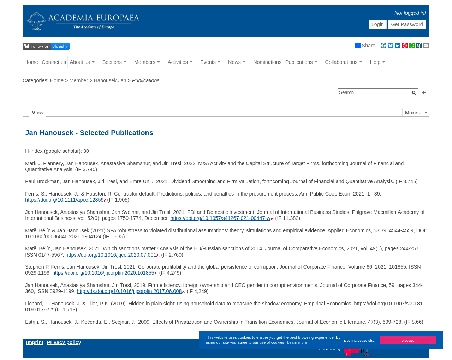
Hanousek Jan (110, 80)
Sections (112, 62)
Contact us (54, 62)
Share (365, 45)
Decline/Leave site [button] (359, 340)
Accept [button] (408, 340)
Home (31, 62)
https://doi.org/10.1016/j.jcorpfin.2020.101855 (103, 273)
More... (413, 112)
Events (208, 62)
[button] (414, 93)
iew (38, 112)
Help (375, 62)
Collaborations (341, 62)
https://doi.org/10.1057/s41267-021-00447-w (220, 218)
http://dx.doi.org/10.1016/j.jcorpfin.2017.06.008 (129, 291)
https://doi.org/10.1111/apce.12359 (64, 200)
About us (80, 62)
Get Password (407, 24)
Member (78, 80)
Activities (178, 62)
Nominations (267, 62)
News (234, 62)
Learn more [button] (297, 342)
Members (144, 62)
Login (377, 24)
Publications (299, 62)
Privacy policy (64, 342)
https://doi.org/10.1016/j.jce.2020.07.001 (111, 255)
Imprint (34, 342)
